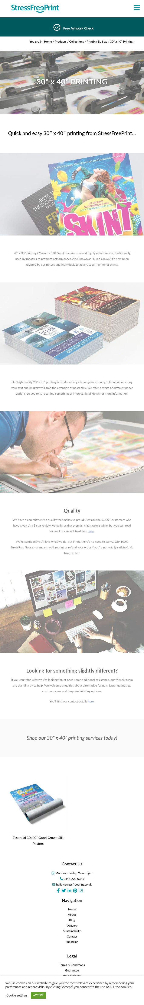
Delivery (71, 925)
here (91, 701)
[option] (72, 28)
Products (60, 41)
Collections (76, 41)
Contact (72, 936)
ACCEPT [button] (38, 995)
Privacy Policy (72, 975)
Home (48, 41)
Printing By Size (97, 41)
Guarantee (72, 970)
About (72, 914)
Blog (72, 920)
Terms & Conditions (72, 965)
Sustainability (72, 931)
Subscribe (72, 941)
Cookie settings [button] (16, 995)
